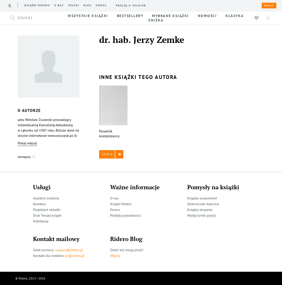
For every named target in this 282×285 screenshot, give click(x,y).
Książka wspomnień (202, 198)
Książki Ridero (121, 204)
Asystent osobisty (46, 198)
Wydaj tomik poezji (201, 215)
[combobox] (35, 18)
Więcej (115, 255)
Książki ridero (37, 5)
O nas (59, 5)
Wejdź (269, 5)
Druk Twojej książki (47, 215)
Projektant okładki (46, 209)
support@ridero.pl (69, 250)
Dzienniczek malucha (203, 204)
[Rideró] (10, 5)
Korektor (39, 204)
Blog (87, 5)
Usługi (73, 5)
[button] (35, 18)
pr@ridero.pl (75, 255)
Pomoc (101, 5)
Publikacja (40, 221)
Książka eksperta (199, 209)
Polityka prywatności (125, 215)
